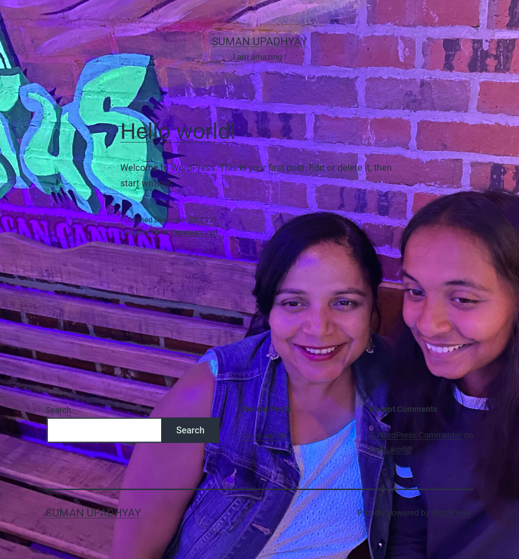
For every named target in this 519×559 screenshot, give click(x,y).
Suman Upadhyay (259, 41)
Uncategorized (194, 232)
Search (58, 410)
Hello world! (178, 131)
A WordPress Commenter (415, 435)
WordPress (451, 512)
